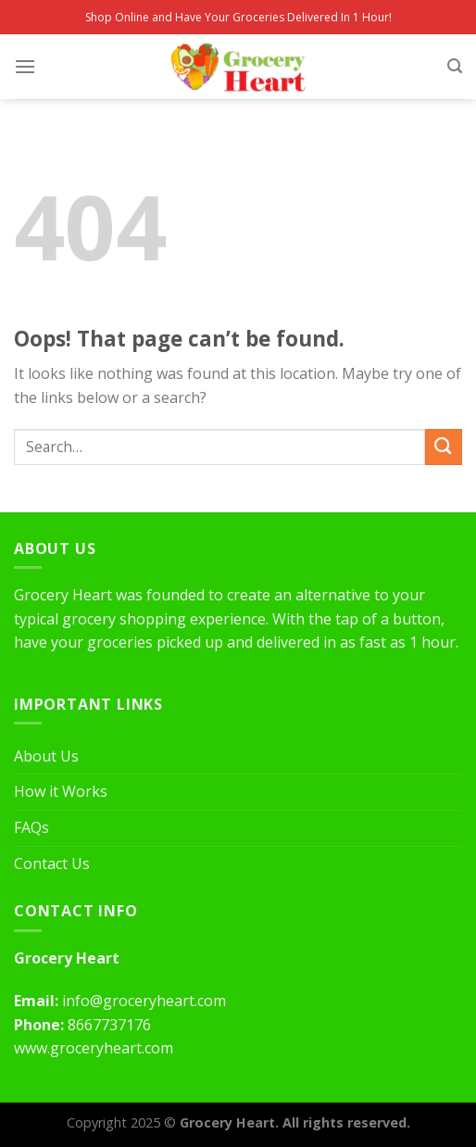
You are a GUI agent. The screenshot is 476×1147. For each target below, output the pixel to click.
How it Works (60, 791)
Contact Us (52, 863)
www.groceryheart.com (93, 1048)
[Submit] (443, 447)
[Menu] (25, 66)
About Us (46, 756)
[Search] (454, 66)
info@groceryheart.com (144, 1000)
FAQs (31, 827)
